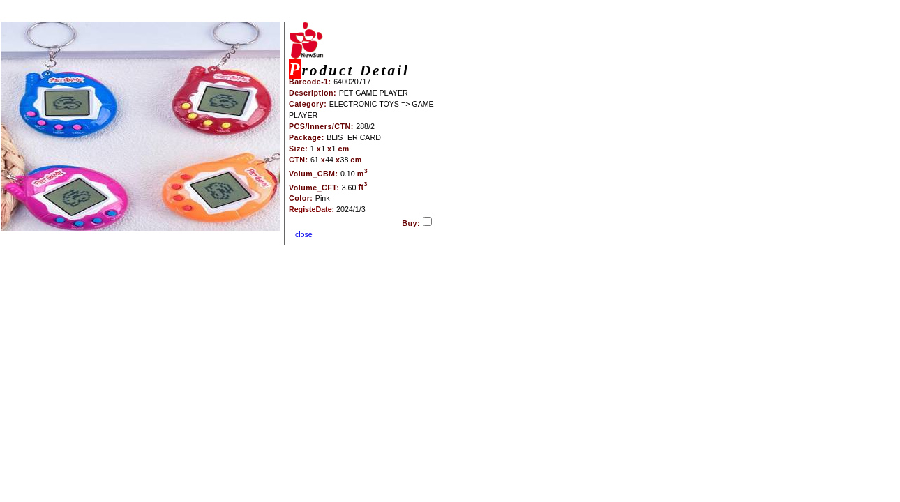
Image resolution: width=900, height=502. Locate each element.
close (304, 234)
